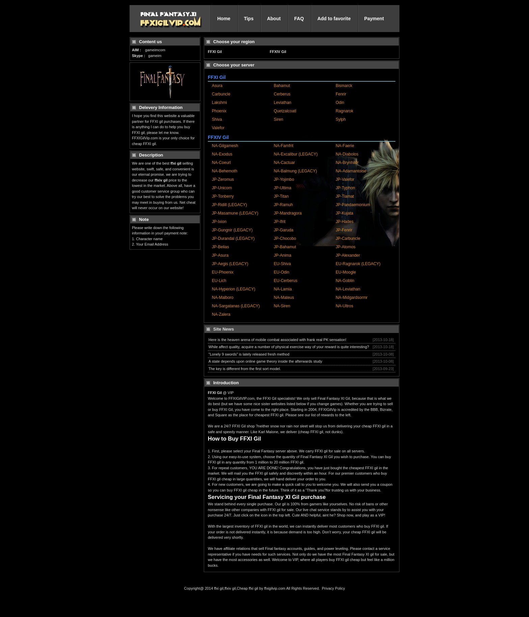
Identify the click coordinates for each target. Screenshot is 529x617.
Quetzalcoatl (285, 111)
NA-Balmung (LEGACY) (295, 171)
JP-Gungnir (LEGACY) (232, 230)
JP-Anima (282, 255)
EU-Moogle (346, 272)
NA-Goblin (345, 280)
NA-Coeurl (221, 162)
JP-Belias (220, 247)
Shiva (217, 119)
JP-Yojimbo (284, 179)
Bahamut (282, 85)
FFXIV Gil (278, 52)
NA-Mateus (284, 297)
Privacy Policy (333, 588)
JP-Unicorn (222, 188)
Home (223, 18)
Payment (374, 18)
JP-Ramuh (283, 204)
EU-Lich (219, 280)
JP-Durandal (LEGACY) (233, 238)
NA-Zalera (221, 314)
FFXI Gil (215, 52)
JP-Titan (281, 196)
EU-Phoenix (222, 272)
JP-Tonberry (223, 196)
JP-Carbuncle (348, 238)
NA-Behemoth (224, 171)
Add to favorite (334, 18)
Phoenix (219, 111)
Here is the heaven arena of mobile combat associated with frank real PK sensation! (277, 340)
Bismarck (344, 85)
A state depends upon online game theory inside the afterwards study (265, 361)
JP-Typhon (345, 188)
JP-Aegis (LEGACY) (230, 263)
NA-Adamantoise (351, 171)
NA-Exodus (222, 154)
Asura (217, 85)
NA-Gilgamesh (225, 145)
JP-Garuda (283, 230)
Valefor (218, 127)
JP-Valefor (345, 179)
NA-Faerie (345, 145)
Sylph (341, 119)
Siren (278, 119)
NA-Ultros (344, 306)
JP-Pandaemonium (353, 204)
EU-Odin (281, 272)
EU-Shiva (282, 263)
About (273, 18)
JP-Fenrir (344, 230)
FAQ (299, 18)
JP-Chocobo (285, 238)
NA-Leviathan (348, 289)
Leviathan (282, 102)
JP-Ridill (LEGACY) (229, 204)
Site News (223, 329)
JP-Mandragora (288, 213)
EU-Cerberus (285, 280)
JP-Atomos (346, 247)
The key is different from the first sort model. (244, 369)
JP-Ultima (282, 188)
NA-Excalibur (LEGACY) (295, 154)
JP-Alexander (348, 255)
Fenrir (341, 94)
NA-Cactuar (284, 162)
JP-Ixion (219, 221)
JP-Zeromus (223, 179)
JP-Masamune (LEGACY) (235, 213)
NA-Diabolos (347, 154)
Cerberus (282, 94)
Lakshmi (219, 102)
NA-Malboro (222, 297)
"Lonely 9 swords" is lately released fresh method (248, 354)
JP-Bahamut (285, 247)
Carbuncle (221, 94)
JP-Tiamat (345, 196)
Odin (340, 102)
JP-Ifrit (279, 221)
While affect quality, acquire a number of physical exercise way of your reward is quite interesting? (288, 347)
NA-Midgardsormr (352, 297)
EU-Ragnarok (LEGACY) (358, 263)
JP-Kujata (344, 213)
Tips (249, 18)
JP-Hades (345, 221)
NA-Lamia (282, 289)
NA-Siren (282, 306)
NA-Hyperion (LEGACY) (233, 289)
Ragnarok (344, 111)
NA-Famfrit (283, 145)
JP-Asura (220, 255)
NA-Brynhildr (347, 162)
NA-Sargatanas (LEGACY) (236, 306)
